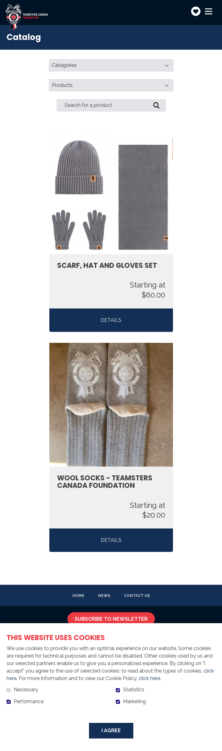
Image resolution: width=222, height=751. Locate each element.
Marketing (134, 701)
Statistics (133, 690)
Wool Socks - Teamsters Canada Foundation (104, 481)
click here (149, 678)
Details (111, 320)
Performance (29, 701)
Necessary (26, 690)
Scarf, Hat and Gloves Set (107, 265)
